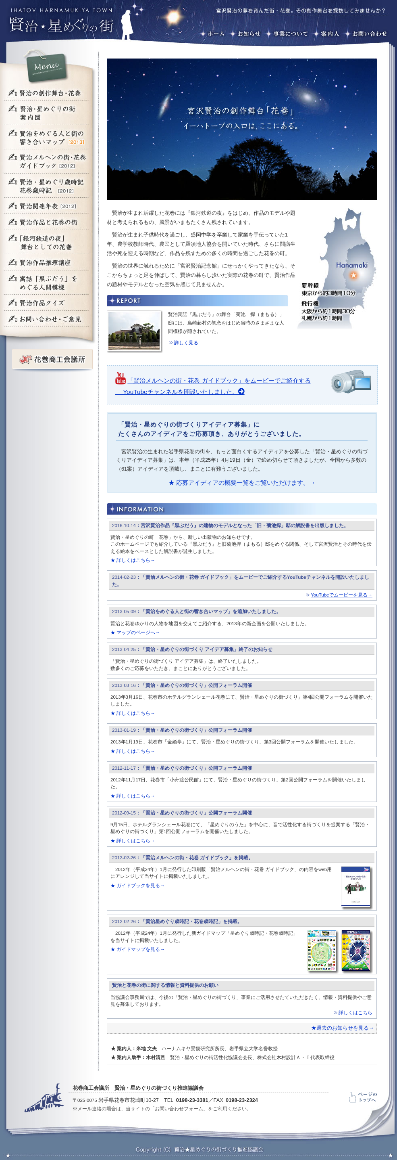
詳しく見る (186, 342)
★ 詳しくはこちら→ (132, 560)
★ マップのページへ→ (135, 632)
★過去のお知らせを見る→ (342, 1028)
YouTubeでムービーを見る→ (341, 595)
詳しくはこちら (355, 1012)
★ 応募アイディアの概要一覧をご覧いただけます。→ (242, 482)
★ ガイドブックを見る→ (137, 885)
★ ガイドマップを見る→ (137, 949)
